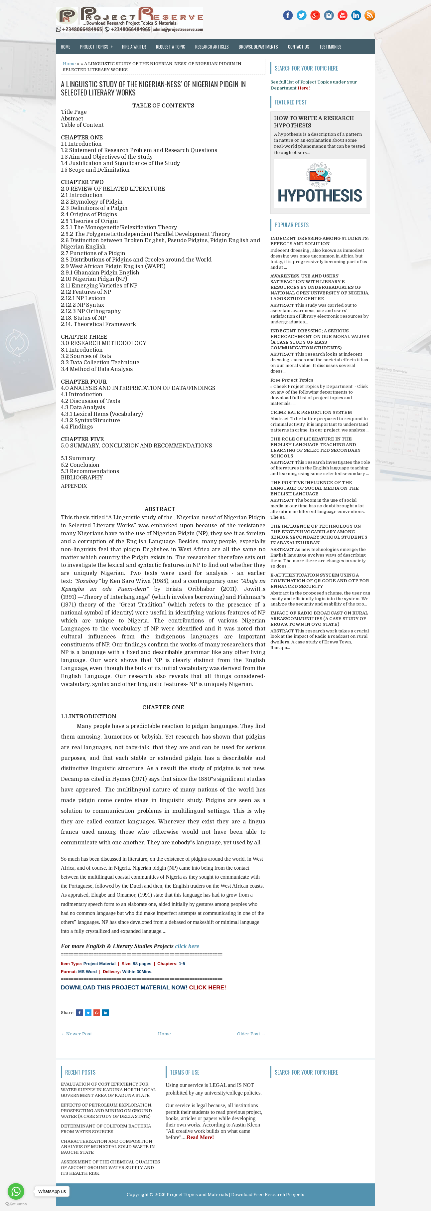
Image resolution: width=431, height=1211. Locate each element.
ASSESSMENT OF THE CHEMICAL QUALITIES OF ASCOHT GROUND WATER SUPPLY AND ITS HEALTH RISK (110, 1167)
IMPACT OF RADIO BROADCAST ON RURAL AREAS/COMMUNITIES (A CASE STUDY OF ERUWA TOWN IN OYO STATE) (319, 618)
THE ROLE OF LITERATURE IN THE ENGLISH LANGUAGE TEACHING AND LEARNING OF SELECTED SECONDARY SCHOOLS (315, 447)
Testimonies (330, 46)
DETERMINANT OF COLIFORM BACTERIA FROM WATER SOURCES (106, 1129)
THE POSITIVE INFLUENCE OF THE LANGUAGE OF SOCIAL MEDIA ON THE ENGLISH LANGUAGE (314, 488)
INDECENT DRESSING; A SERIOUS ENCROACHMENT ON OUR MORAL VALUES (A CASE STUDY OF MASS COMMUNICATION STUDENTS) (319, 339)
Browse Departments (258, 46)
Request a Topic (170, 46)
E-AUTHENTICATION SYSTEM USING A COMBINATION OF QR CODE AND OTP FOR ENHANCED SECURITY (319, 581)
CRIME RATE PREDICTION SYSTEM (311, 412)
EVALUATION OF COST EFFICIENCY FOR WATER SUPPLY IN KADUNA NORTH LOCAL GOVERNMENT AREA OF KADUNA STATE (108, 1090)
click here (187, 946)
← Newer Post (76, 1033)
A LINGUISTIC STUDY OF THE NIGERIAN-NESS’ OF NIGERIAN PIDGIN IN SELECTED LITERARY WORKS (153, 88)
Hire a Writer (134, 46)
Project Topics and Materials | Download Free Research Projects (235, 1194)
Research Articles (212, 46)
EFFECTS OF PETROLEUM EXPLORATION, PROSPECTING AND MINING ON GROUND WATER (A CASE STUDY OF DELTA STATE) (106, 1111)
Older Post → (251, 1033)
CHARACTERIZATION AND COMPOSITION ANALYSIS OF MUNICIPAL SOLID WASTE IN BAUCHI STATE (108, 1147)
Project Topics (98, 44)
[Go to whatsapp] (16, 1191)
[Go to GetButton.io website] (16, 1204)
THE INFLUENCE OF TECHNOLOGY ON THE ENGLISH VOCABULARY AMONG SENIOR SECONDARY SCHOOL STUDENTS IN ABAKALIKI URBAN (318, 535)
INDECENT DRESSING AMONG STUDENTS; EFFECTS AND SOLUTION (319, 241)
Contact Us (298, 46)
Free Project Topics (291, 380)
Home (65, 46)
